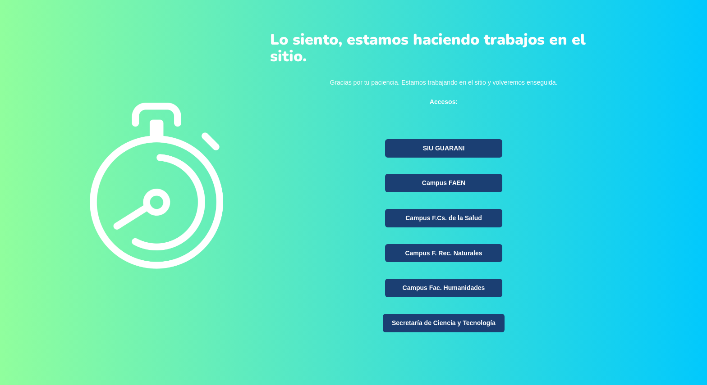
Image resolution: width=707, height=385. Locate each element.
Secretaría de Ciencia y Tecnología (444, 322)
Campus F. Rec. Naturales (443, 253)
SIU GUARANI (444, 148)
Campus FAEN (443, 182)
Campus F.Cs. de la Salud (443, 218)
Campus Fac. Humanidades (444, 287)
